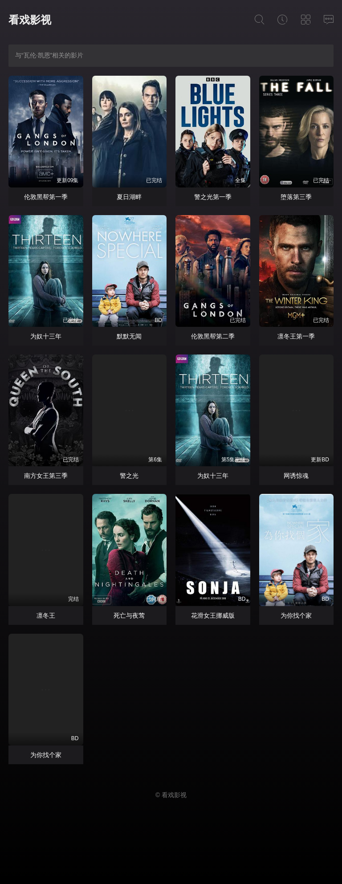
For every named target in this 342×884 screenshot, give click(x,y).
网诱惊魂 (296, 475)
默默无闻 (129, 336)
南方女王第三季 (46, 475)
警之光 (129, 475)
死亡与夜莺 (129, 615)
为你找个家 (296, 615)
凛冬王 (46, 615)
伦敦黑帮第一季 (46, 196)
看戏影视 (29, 20)
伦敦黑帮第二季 (213, 336)
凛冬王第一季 (296, 336)
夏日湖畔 (129, 196)
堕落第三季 (296, 196)
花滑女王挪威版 (213, 615)
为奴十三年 (45, 336)
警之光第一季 (213, 196)
